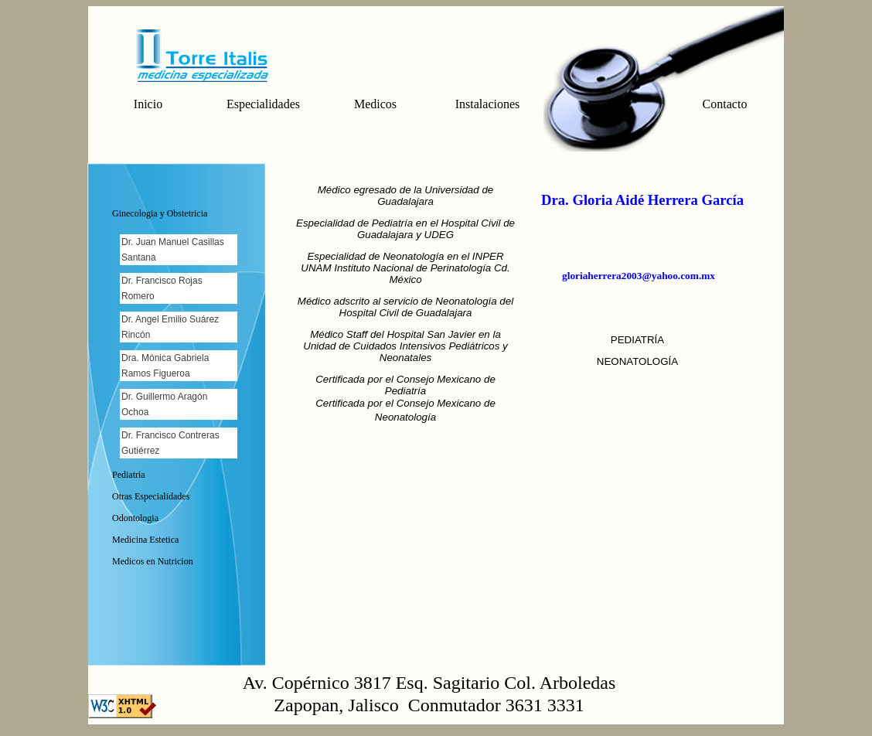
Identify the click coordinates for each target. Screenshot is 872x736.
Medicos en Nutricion (152, 561)
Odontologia (135, 518)
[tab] (179, 216)
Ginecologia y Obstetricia (159, 213)
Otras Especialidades (150, 496)
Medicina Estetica (145, 539)
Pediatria (128, 474)
